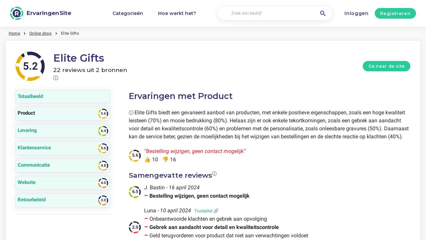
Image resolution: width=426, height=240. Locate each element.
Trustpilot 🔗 (206, 210)
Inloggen (356, 13)
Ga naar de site (386, 66)
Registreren (395, 13)
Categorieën (127, 13)
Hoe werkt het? (177, 13)
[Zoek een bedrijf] (275, 13)
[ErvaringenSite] (40, 13)
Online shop (40, 33)
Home (14, 33)
